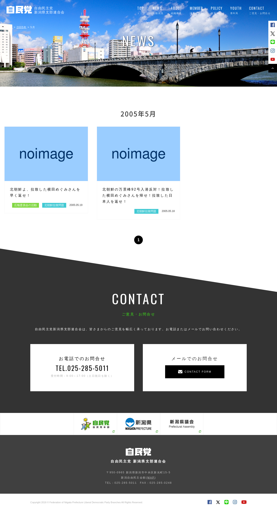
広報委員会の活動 (25, 205)
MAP (151, 477)
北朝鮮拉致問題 (54, 205)
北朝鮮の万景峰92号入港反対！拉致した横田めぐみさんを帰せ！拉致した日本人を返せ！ (138, 195)
